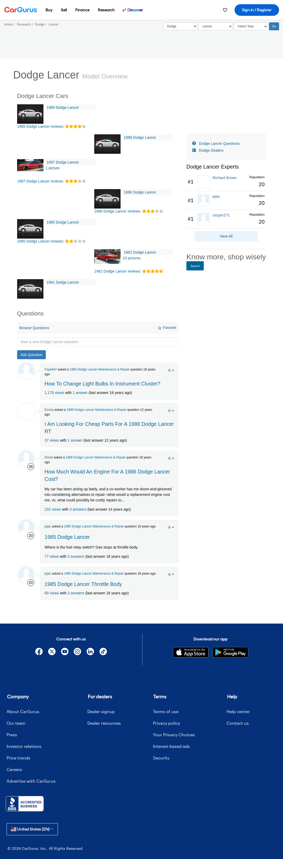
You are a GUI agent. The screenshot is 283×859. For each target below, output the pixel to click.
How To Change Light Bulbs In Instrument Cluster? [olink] (102, 384)
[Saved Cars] (225, 10)
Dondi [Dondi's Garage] (48, 457)
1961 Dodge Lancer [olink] (63, 282)
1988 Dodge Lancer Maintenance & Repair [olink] (96, 410)
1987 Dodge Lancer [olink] (63, 162)
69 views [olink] (51, 593)
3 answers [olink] (77, 509)
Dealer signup (101, 711)
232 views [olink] (52, 509)
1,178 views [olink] (54, 393)
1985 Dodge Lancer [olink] (63, 222)
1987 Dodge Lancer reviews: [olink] (40, 181)
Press (12, 734)
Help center (238, 711)
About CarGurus (23, 711)
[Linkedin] (90, 652)
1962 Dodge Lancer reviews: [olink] (117, 271)
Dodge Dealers (211, 150)
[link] (226, 181)
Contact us (238, 722)
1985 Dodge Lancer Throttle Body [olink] (83, 584)
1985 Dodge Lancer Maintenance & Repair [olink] (100, 369)
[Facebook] (39, 652)
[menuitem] (49, 10)
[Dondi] (26, 459)
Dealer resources (104, 722)
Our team (16, 722)
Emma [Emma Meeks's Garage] (49, 410)
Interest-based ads (171, 746)
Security (161, 757)
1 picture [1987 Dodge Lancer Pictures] (53, 168)
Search (195, 266)
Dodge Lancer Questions (219, 143)
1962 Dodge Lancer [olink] (140, 252)
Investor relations (24, 746)
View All (226, 236)
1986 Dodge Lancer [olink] (140, 192)
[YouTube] (64, 652)
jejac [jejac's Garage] (47, 526)
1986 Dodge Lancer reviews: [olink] (117, 211)
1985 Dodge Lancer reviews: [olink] (40, 241)
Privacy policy (166, 722)
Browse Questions (34, 328)
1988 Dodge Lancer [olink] (140, 137)
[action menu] (171, 370)
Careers (14, 769)
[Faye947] (26, 371)
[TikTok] (103, 652)
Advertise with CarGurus (31, 780)
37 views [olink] (51, 440)
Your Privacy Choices (174, 734)
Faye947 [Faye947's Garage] (50, 369)
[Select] (180, 26)
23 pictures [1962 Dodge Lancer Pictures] (132, 258)
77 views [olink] (51, 556)
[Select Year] (251, 26)
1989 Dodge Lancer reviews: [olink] (40, 126)
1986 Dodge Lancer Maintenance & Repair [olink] (95, 457)
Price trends (18, 757)
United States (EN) (32, 829)
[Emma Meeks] (26, 411)
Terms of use (165, 711)
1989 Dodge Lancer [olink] (63, 107)
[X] (51, 652)
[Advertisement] (98, 611)
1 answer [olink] (80, 393)
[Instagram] (77, 652)
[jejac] (26, 528)
